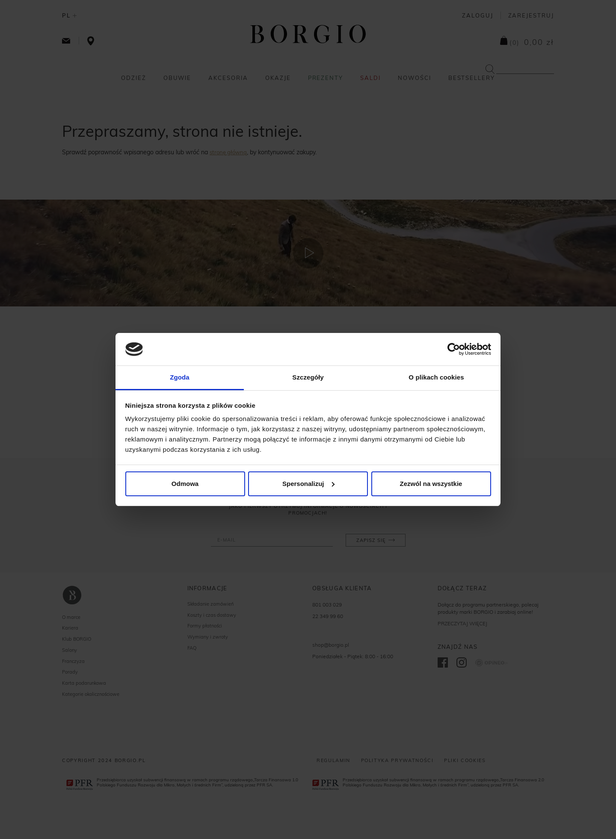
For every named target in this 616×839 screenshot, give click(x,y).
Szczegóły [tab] (307, 377)
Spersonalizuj (308, 483)
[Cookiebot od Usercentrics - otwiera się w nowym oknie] (453, 349)
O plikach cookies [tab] (436, 377)
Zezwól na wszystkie (431, 483)
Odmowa (185, 483)
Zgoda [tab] (180, 377)
